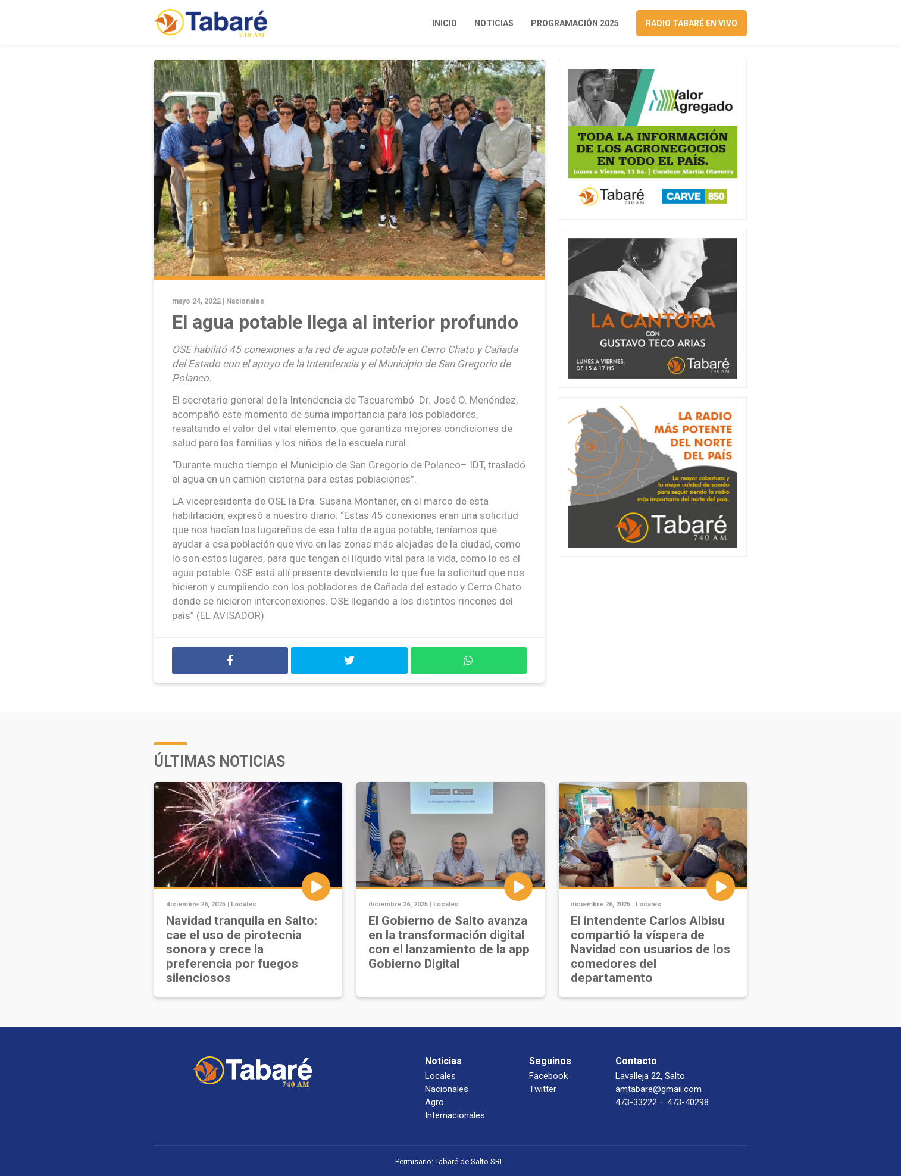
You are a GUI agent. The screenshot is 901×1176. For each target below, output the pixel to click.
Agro (434, 1102)
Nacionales (245, 301)
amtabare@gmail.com (658, 1089)
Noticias (494, 23)
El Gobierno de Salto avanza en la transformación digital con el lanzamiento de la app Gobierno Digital (449, 942)
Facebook (548, 1076)
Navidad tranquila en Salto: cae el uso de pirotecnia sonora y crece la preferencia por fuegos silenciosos (241, 949)
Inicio (444, 23)
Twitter (542, 1089)
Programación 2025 (575, 23)
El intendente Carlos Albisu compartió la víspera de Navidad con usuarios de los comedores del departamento (650, 949)
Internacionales (455, 1115)
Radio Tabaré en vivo (691, 23)
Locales (243, 904)
